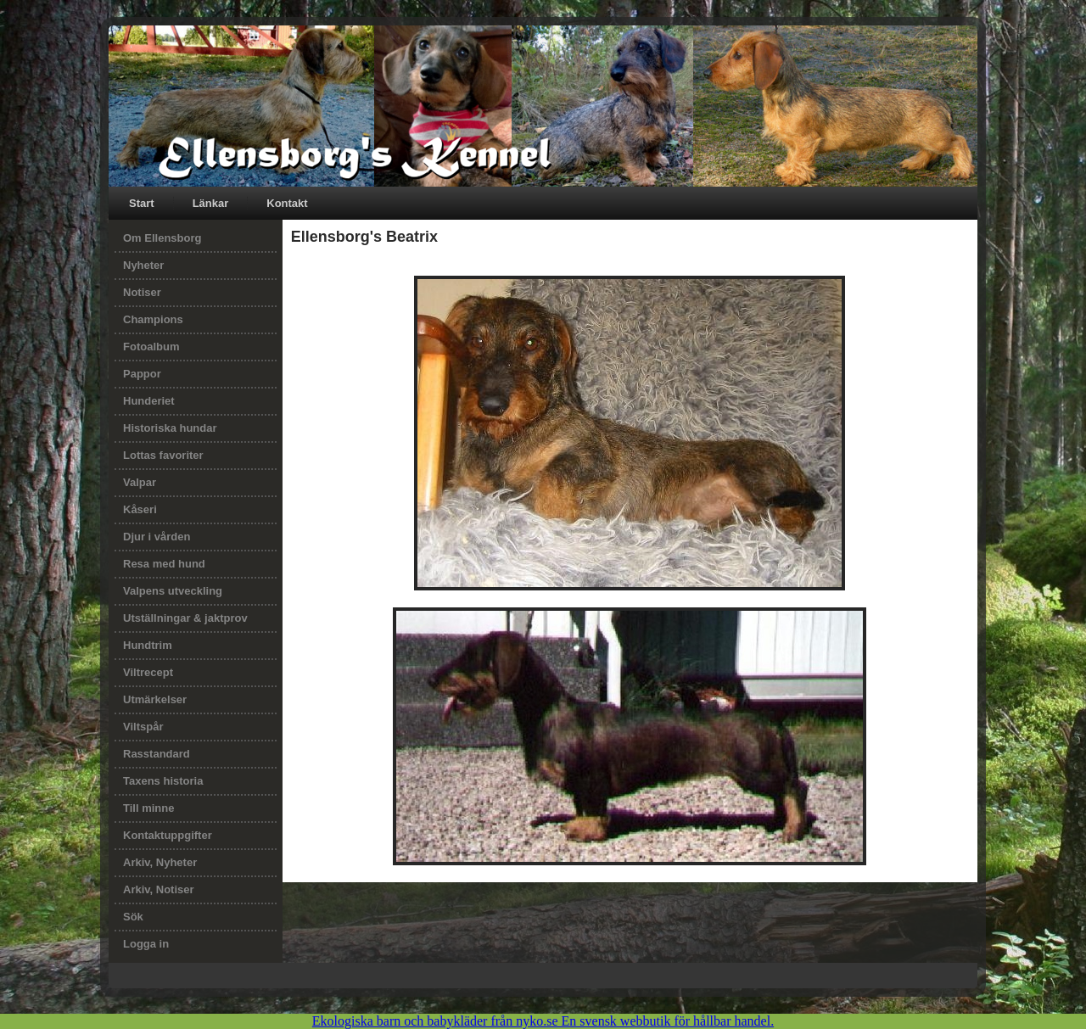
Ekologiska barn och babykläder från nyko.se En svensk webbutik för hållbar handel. (543, 1021)
